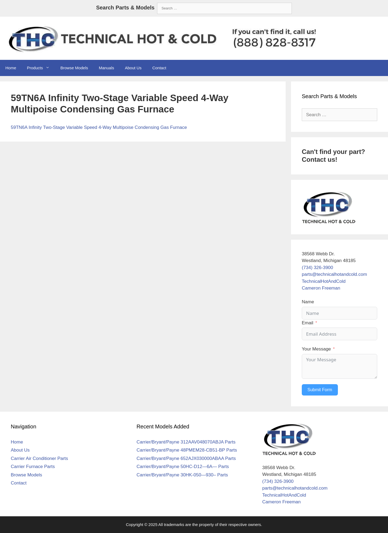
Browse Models (74, 68)
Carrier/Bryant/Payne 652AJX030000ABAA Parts (186, 458)
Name (308, 301)
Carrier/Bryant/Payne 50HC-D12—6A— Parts (183, 466)
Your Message (316, 349)
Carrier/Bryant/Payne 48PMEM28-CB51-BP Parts (187, 450)
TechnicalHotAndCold (324, 281)
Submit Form (319, 389)
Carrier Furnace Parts (33, 466)
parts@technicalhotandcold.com (334, 274)
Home (10, 68)
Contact (159, 68)
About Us (133, 68)
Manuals (106, 68)
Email (307, 322)
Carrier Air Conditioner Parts (39, 458)
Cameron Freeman (321, 288)
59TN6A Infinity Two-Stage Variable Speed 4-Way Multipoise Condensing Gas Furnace (99, 127)
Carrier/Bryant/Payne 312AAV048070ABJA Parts (186, 442)
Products (41, 68)
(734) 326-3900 (317, 267)
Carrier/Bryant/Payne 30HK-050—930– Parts (182, 474)
